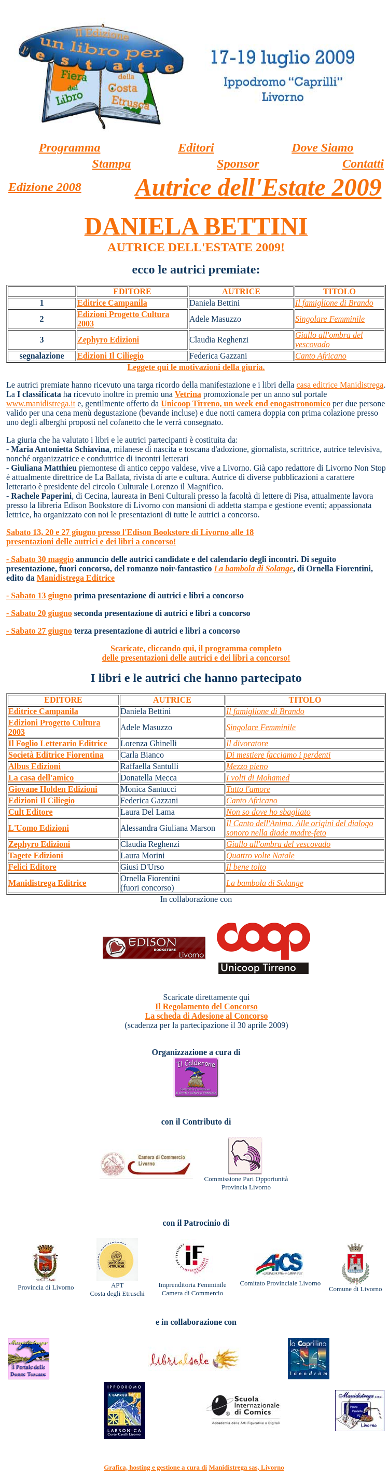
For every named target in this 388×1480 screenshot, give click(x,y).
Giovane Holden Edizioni (53, 789)
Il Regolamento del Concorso (206, 1006)
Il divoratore (247, 743)
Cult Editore (30, 811)
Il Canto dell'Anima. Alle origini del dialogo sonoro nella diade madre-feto (299, 828)
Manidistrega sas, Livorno (246, 1467)
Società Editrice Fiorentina (56, 754)
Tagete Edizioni (35, 855)
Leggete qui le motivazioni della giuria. (196, 367)
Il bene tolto (246, 866)
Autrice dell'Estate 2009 (258, 187)
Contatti (363, 163)
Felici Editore (32, 866)
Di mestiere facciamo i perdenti (278, 754)
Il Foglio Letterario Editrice (57, 743)
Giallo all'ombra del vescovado (329, 340)
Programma (70, 147)
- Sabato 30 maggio (40, 559)
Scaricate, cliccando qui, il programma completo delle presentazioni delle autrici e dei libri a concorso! (196, 653)
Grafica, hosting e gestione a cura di (155, 1467)
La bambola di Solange (253, 568)
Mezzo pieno (247, 766)
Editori (196, 147)
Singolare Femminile (330, 318)
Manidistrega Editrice (76, 577)
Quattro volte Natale (260, 855)
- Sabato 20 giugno (39, 613)
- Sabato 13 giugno (39, 595)
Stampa (111, 163)
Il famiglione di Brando (334, 302)
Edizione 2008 (44, 187)
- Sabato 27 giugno (39, 630)
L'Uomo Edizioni (38, 828)
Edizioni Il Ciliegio (110, 355)
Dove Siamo (322, 147)
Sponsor (238, 163)
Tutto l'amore (248, 789)
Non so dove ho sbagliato (268, 811)
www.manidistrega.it (40, 403)
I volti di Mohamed (257, 777)
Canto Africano (321, 355)
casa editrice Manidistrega (339, 384)
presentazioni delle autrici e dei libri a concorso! (91, 541)
